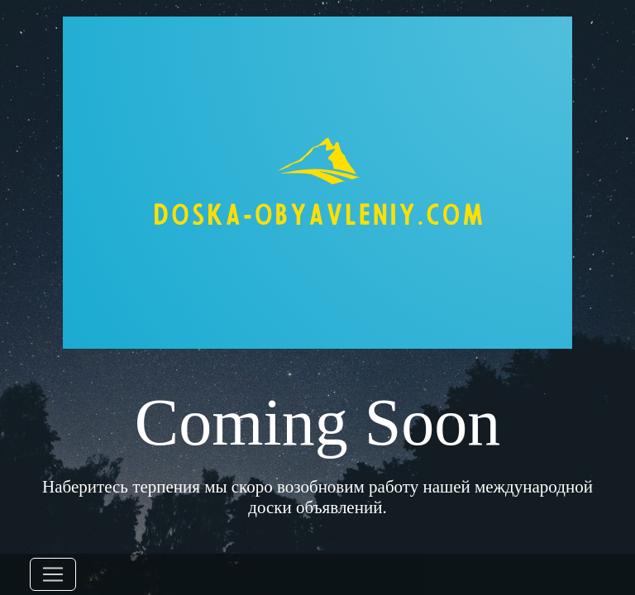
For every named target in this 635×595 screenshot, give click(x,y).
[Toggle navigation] (53, 574)
